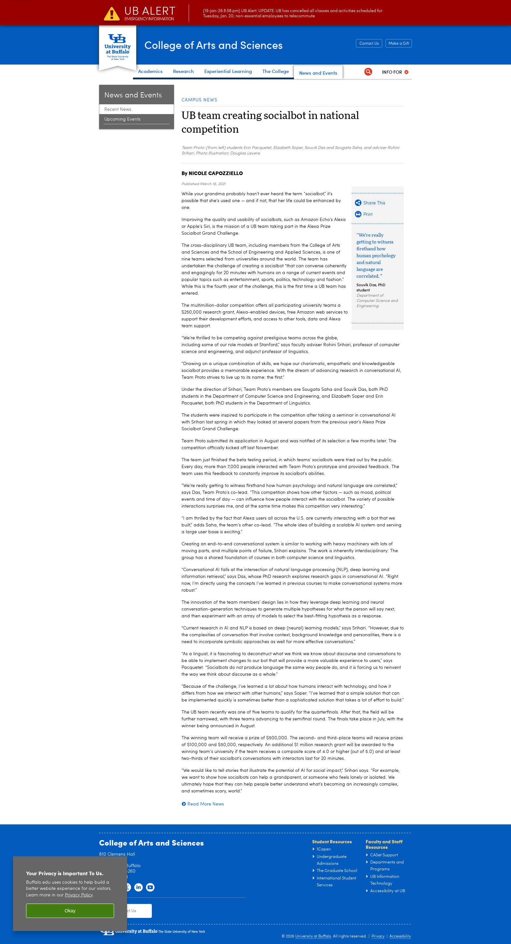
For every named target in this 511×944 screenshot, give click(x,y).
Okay (70, 910)
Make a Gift (398, 44)
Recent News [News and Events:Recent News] (117, 109)
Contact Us (369, 44)
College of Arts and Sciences (223, 44)
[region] (70, 893)
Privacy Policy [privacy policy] (79, 895)
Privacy (378, 936)
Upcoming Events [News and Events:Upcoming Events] (122, 119)
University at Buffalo (313, 936)
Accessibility (400, 936)
